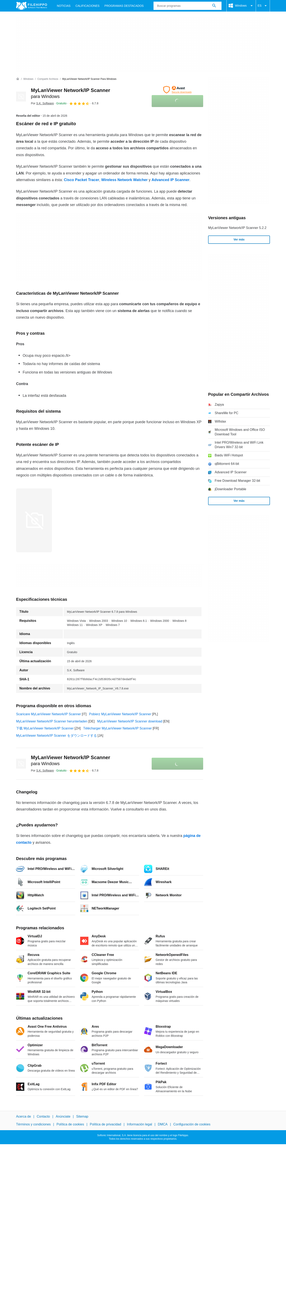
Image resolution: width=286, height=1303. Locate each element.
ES (263, 5)
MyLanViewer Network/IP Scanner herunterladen (51, 721)
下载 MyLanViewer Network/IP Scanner (45, 728)
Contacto (43, 1116)
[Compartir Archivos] (47, 79)
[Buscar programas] (214, 6)
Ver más (239, 239)
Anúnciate (63, 1116)
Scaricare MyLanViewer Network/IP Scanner (48, 714)
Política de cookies (70, 1124)
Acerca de (23, 1116)
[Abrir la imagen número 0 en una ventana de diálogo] (34, 520)
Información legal (139, 1124)
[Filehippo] (31, 6)
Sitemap (82, 1116)
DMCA (163, 1124)
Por (42, 103)
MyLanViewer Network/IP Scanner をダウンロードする (56, 735)
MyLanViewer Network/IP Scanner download (129, 721)
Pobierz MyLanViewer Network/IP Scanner (120, 714)
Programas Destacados (124, 5)
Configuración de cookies (191, 1124)
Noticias (63, 5)
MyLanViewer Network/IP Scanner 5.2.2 (237, 228)
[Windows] (28, 79)
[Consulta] (188, 6)
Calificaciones (87, 5)
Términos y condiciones (33, 1124)
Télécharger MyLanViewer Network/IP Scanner (117, 728)
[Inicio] (17, 79)
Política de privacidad (105, 1124)
